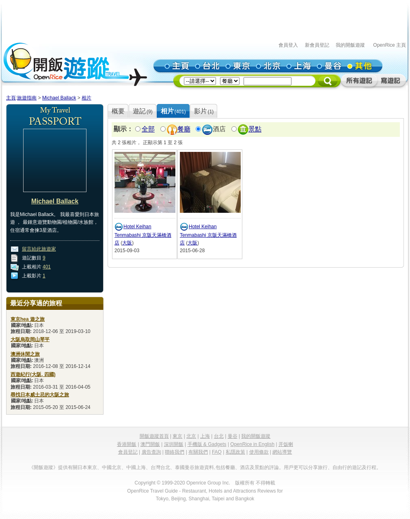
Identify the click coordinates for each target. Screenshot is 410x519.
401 (47, 267)
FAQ (217, 452)
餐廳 (183, 129)
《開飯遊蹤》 (43, 467)
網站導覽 (282, 452)
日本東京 (87, 467)
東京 (177, 436)
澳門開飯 (150, 444)
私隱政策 (235, 452)
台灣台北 (160, 467)
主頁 (11, 98)
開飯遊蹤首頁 (154, 436)
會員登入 (288, 45)
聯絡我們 (174, 452)
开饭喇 (285, 444)
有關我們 (198, 452)
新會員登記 (317, 45)
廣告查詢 (151, 452)
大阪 (127, 243)
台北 (219, 436)
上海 (205, 436)
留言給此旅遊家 (39, 249)
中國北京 (111, 467)
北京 (191, 436)
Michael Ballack (59, 98)
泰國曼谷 (184, 467)
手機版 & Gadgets (207, 444)
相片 (86, 98)
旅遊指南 (27, 98)
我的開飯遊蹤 (350, 45)
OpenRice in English (252, 444)
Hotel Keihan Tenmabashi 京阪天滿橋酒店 (142, 235)
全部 (148, 129)
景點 (254, 129)
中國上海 (136, 467)
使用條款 (259, 452)
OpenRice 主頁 (389, 45)
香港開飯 (126, 444)
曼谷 (232, 436)
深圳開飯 (173, 444)
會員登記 (128, 452)
